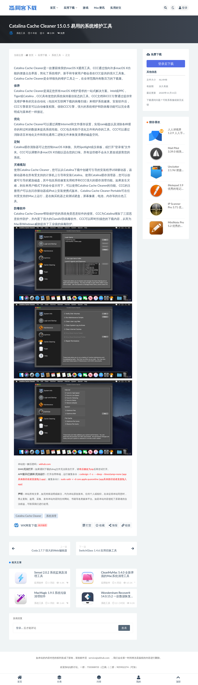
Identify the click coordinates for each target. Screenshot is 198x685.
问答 (99, 679)
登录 (183, 7)
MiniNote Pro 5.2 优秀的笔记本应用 (176, 226)
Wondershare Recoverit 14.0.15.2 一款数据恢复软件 (117, 596)
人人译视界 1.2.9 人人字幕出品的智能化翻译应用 (176, 134)
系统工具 (20, 33)
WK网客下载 (30, 525)
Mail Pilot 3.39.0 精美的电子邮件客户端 (176, 153)
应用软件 (38, 582)
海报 (113, 525)
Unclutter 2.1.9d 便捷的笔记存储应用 (176, 170)
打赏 (87, 525)
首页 (31, 55)
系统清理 (51, 515)
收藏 (100, 525)
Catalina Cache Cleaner (28, 515)
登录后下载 (166, 63)
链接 (126, 525)
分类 (59, 679)
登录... (19, 627)
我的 (138, 679)
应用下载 (42, 55)
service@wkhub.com (99, 657)
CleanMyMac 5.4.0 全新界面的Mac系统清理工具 (117, 574)
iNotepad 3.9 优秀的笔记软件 (176, 188)
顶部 (178, 679)
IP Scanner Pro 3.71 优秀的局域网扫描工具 (176, 209)
